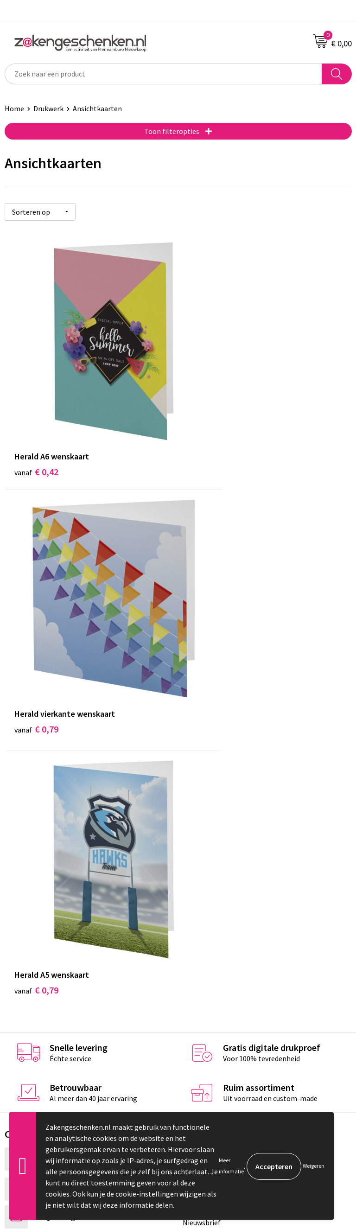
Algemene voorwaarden (220, 946)
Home (14, 108)
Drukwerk (48, 108)
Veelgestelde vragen (215, 887)
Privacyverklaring (210, 974)
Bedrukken (199, 845)
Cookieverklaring (210, 960)
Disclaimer (199, 988)
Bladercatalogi (206, 803)
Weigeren (313, 1165)
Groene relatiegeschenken (225, 831)
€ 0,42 (36, 425)
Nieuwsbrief (202, 873)
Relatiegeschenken (213, 817)
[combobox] (163, 74)
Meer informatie (231, 1166)
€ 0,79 (210, 425)
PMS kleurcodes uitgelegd (223, 859)
